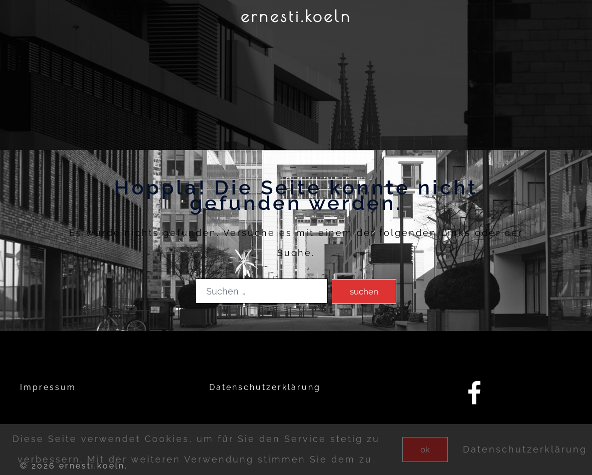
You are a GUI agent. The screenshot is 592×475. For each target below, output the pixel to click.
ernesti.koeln (296, 16)
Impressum (48, 387)
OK (425, 449)
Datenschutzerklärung (265, 387)
